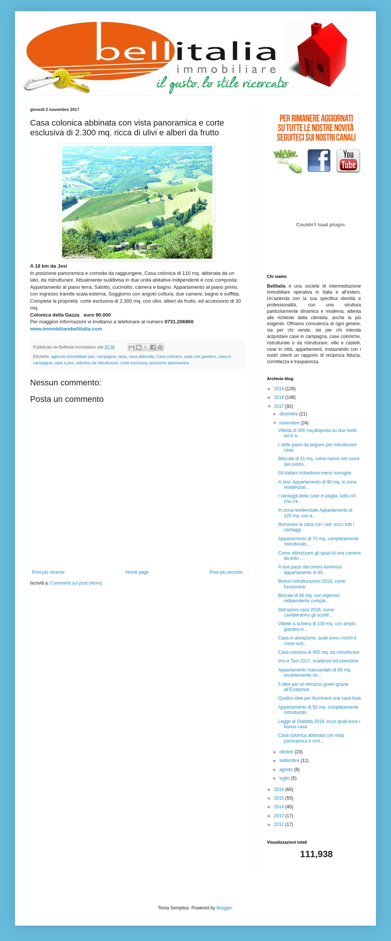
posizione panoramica (169, 363)
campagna (106, 356)
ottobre (287, 752)
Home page (137, 572)
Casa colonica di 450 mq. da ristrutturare (318, 652)
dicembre (289, 414)
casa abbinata (141, 356)
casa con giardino (200, 356)
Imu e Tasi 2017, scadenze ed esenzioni (318, 661)
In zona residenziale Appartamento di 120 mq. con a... (315, 513)
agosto (286, 769)
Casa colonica (169, 356)
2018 (279, 397)
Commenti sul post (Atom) (76, 583)
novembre (290, 423)
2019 (279, 388)
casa (122, 356)
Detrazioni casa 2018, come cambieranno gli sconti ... (306, 612)
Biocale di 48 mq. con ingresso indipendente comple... (308, 598)
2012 (279, 824)
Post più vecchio (226, 572)
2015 (279, 798)
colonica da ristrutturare (97, 363)
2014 (279, 806)
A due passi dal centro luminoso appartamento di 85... (310, 569)
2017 (279, 406)
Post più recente (48, 572)
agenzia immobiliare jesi (72, 356)
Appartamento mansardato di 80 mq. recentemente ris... (315, 672)
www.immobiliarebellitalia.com (66, 329)
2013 (279, 815)
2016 (279, 789)
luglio (285, 778)
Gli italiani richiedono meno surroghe (315, 473)
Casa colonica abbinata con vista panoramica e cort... (311, 738)
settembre (290, 760)
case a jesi (63, 363)
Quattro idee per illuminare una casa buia (319, 698)
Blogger (224, 908)
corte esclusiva (133, 363)
